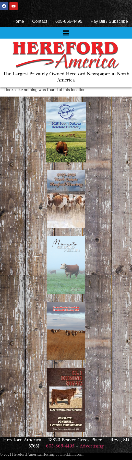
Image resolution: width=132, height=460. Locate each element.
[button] (66, 33)
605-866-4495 (68, 21)
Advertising (92, 446)
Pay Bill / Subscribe (109, 21)
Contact (39, 21)
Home (18, 21)
